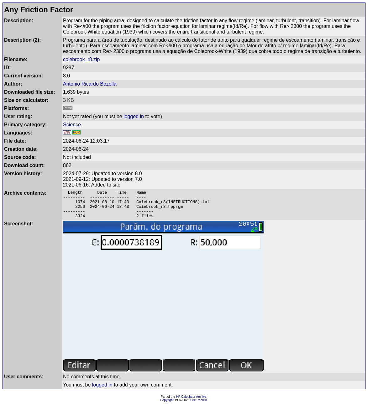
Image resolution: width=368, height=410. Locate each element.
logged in (134, 116)
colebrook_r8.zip (81, 59)
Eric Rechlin (198, 405)
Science (72, 124)
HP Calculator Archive (191, 402)
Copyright (167, 405)
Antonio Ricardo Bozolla (90, 84)
